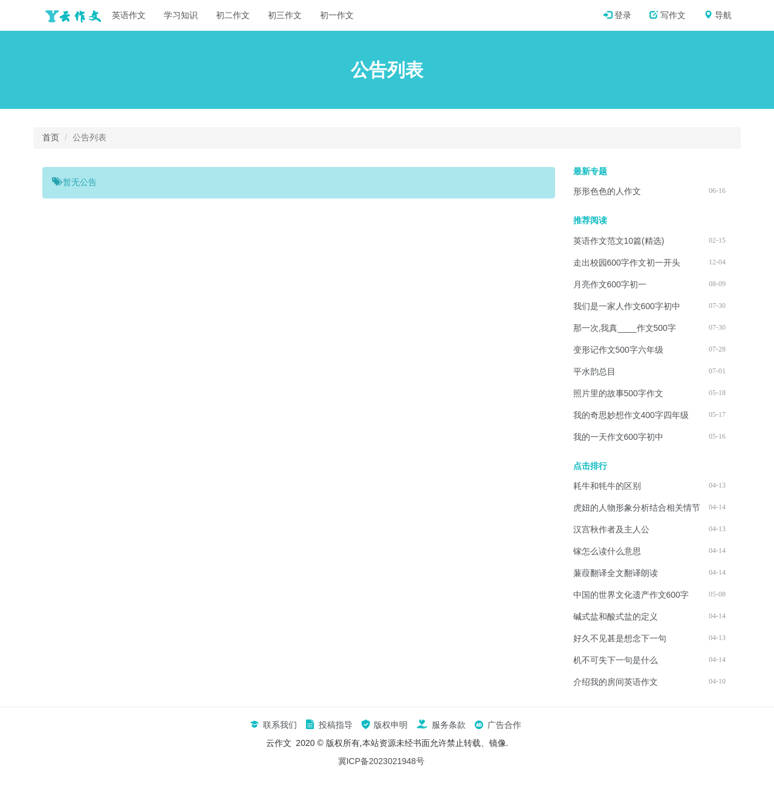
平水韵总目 (594, 371)
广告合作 (497, 725)
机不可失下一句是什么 (615, 660)
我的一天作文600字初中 (618, 437)
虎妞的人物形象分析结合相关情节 (636, 507)
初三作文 (285, 15)
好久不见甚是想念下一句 (619, 638)
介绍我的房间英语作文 (615, 682)
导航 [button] (718, 15)
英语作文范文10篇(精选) (619, 241)
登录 (617, 15)
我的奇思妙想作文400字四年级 (631, 415)
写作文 (667, 15)
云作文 (69, 15)
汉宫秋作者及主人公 (611, 529)
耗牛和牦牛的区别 (607, 486)
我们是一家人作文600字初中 (626, 306)
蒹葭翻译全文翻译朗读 (615, 573)
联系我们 (273, 725)
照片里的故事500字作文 (618, 393)
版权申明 (384, 725)
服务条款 (441, 725)
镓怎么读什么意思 (607, 551)
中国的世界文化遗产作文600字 (631, 595)
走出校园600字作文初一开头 (626, 262)
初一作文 (337, 15)
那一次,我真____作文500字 (624, 328)
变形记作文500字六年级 (618, 350)
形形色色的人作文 (607, 191)
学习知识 (181, 15)
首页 (50, 137)
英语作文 (129, 15)
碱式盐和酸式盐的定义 (615, 616)
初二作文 (233, 15)
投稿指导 (329, 725)
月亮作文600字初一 (609, 284)
